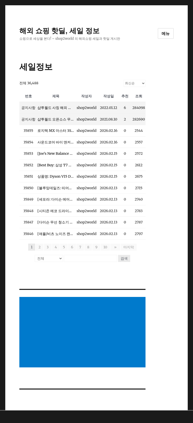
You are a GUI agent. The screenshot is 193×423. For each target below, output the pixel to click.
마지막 (128, 247)
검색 (124, 258)
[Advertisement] (83, 332)
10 (106, 247)
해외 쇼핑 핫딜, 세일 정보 (59, 31)
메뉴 (166, 33)
